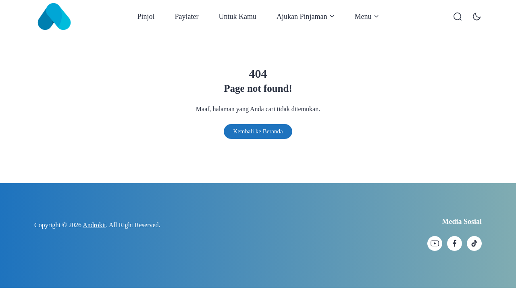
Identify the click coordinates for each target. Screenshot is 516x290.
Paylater (187, 16)
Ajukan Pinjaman (305, 16)
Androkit (94, 225)
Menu (366, 16)
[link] (434, 243)
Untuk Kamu (238, 16)
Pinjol (146, 16)
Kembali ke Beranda (258, 131)
